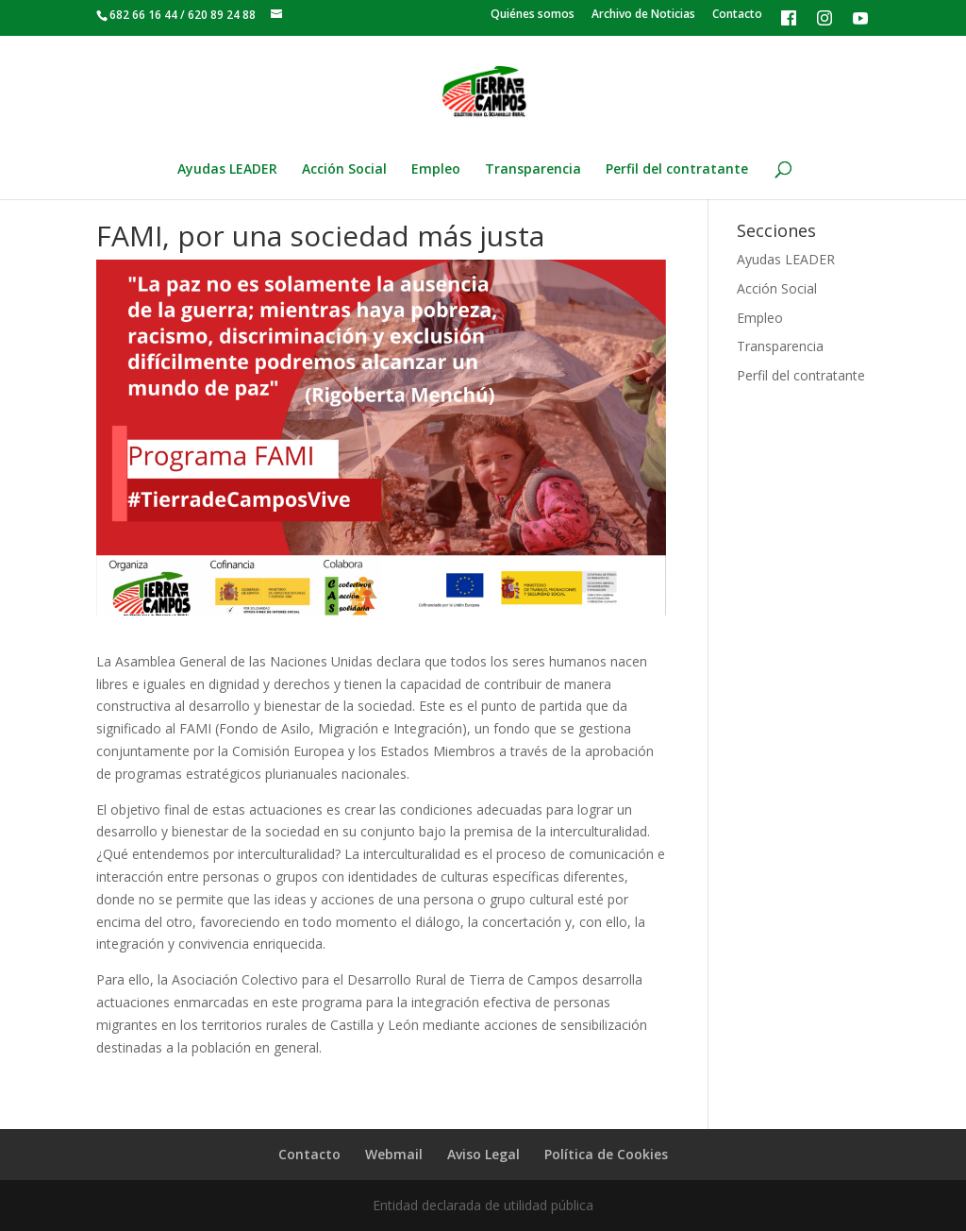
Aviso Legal (483, 1154)
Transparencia (533, 169)
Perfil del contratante (677, 169)
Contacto (737, 15)
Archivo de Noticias (643, 15)
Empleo (435, 169)
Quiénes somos (533, 15)
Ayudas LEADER (227, 169)
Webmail (394, 1154)
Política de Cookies (606, 1154)
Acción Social (344, 169)
